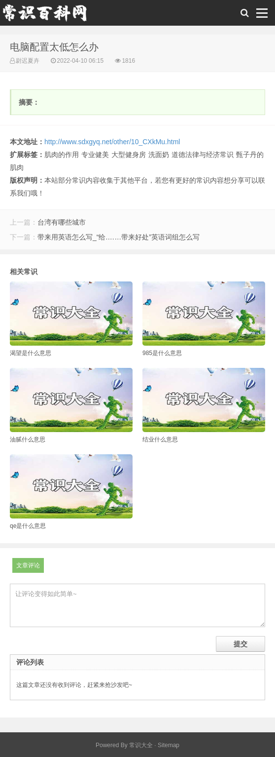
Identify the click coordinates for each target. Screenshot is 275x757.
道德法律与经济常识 (203, 155)
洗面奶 (158, 155)
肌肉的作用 (61, 155)
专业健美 (95, 155)
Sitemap (168, 745)
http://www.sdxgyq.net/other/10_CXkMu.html (112, 142)
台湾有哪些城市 (61, 222)
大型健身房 (128, 155)
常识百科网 (49, 15)
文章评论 (28, 565)
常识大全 (141, 745)
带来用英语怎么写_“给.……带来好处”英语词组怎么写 (118, 237)
